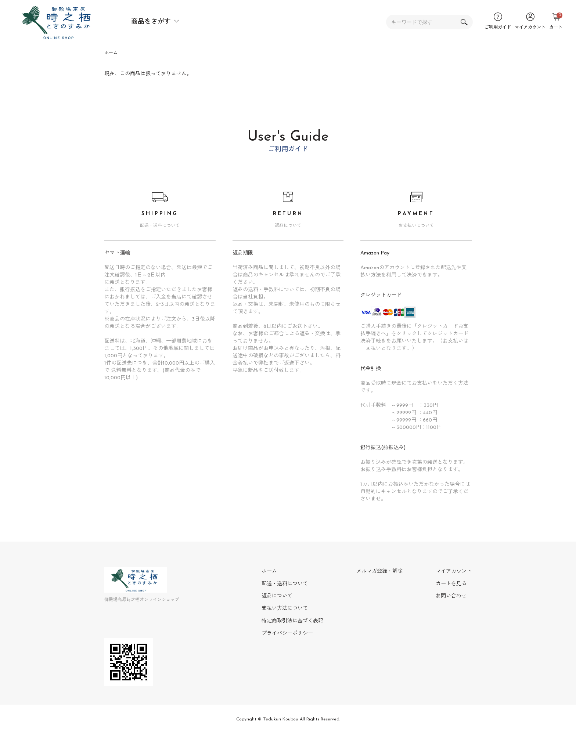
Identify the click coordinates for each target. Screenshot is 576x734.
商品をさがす (151, 21)
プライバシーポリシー (287, 633)
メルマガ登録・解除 (379, 571)
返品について (277, 596)
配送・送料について (285, 584)
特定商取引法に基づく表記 (292, 621)
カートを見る (451, 584)
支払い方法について (285, 608)
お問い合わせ (451, 596)
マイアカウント (454, 571)
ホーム (111, 53)
